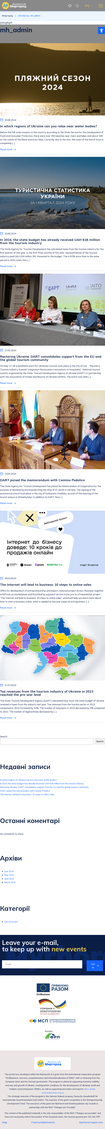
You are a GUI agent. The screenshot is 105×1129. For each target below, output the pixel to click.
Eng (87, 5)
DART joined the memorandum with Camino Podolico (28, 792)
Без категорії (11, 923)
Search (3, 738)
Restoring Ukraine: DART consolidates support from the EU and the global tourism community (49, 788)
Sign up (92, 968)
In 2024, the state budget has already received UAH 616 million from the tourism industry (47, 785)
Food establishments (43, 1125)
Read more (8, 149)
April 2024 (9, 880)
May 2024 (9, 876)
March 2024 (10, 884)
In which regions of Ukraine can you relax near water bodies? (32, 781)
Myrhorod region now (91, 1125)
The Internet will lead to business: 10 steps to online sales (30, 796)
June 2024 (9, 873)
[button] (101, 30)
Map (4, 1125)
